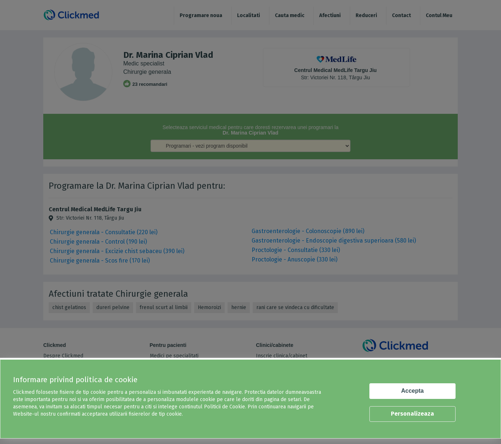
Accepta (412, 391)
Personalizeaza (412, 413)
